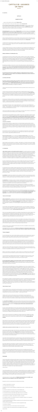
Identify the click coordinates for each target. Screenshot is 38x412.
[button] (1, 1)
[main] (19, 6)
